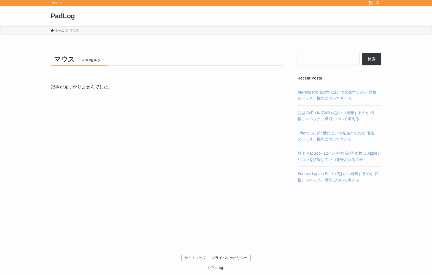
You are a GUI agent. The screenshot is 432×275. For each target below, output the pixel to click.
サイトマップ (195, 258)
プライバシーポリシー (229, 258)
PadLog (63, 16)
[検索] (377, 3)
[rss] (370, 3)
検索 (372, 59)
